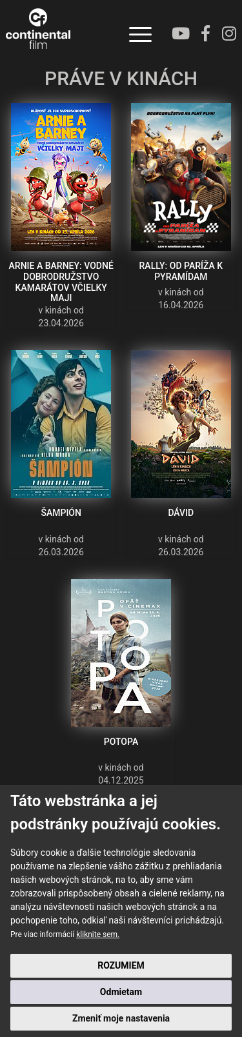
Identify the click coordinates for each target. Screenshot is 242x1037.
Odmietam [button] (121, 992)
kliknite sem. (97, 934)
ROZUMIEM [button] (121, 965)
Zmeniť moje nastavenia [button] (121, 1018)
